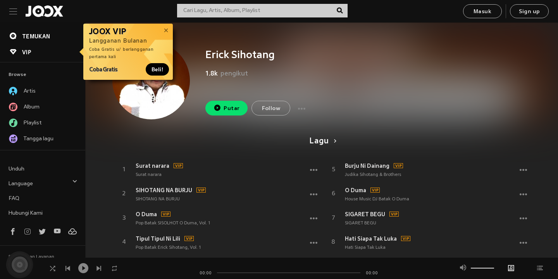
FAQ (14, 199)
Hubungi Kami (26, 213)
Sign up (529, 12)
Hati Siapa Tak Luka (371, 239)
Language (43, 183)
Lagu (321, 141)
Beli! (157, 69)
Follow (271, 109)
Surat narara (152, 166)
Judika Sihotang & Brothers (373, 174)
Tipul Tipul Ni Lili (158, 239)
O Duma (146, 214)
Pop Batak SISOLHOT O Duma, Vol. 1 (173, 223)
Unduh (16, 169)
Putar (227, 108)
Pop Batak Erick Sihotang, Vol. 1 (168, 247)
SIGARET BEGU (365, 214)
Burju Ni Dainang (367, 166)
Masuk (482, 12)
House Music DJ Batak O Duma (377, 199)
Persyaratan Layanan (31, 257)
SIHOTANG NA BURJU (164, 190)
